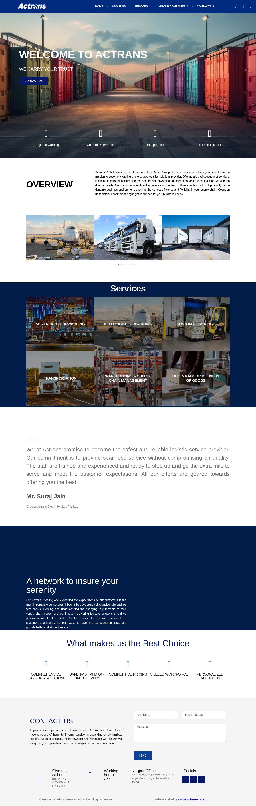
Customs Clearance (101, 145)
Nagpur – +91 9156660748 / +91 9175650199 (61, 782)
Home (99, 6)
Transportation (155, 145)
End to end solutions (209, 145)
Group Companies (173, 6)
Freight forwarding (46, 145)
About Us (119, 6)
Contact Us (205, 6)
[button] (29, 239)
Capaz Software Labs (191, 799)
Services (142, 6)
